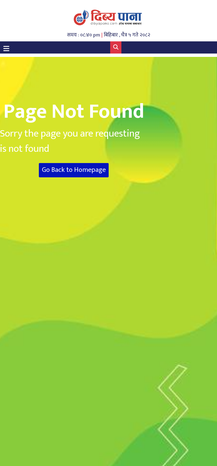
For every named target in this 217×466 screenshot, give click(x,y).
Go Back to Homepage (74, 170)
